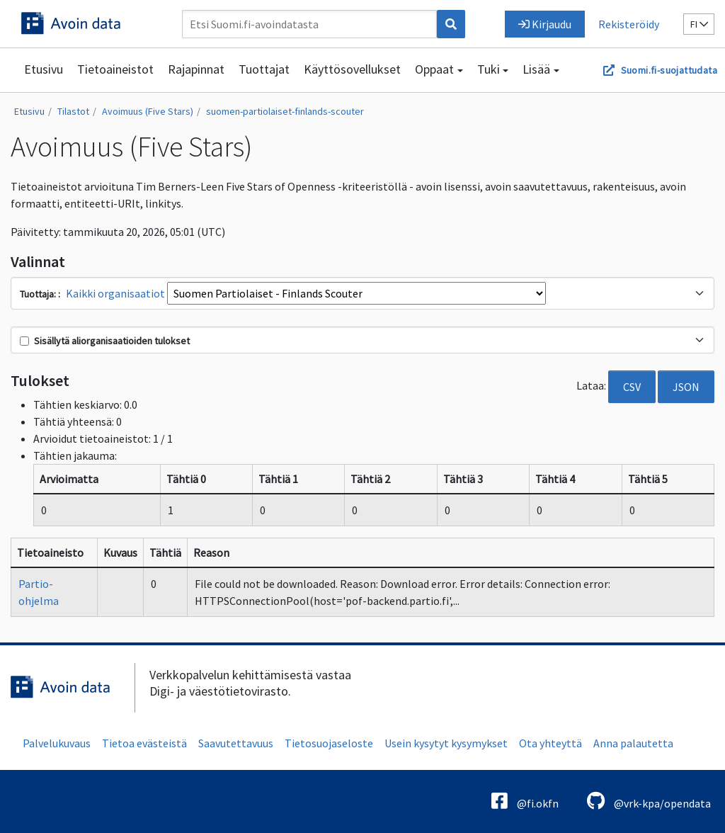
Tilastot (73, 111)
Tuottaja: (39, 294)
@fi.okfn (525, 800)
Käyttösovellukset (352, 69)
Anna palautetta (633, 743)
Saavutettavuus (235, 743)
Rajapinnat (196, 69)
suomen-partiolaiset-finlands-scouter (285, 111)
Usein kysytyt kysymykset (446, 743)
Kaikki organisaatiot (115, 293)
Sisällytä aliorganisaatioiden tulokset (105, 340)
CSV (632, 387)
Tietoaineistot (115, 69)
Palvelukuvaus (57, 743)
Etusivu (43, 69)
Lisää (536, 69)
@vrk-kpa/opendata (649, 800)
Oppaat (434, 69)
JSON (686, 387)
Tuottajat (264, 69)
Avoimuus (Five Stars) (147, 111)
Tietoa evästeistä (144, 743)
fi (699, 24)
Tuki (488, 69)
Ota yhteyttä (550, 743)
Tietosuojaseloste (329, 743)
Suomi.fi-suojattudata (669, 70)
